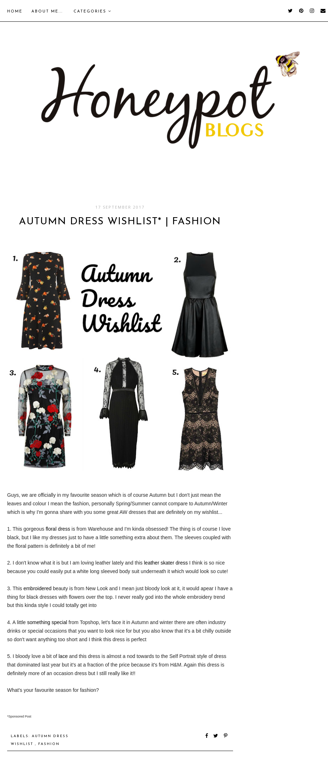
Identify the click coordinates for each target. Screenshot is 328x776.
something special (47, 622)
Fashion (49, 744)
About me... (47, 12)
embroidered (38, 588)
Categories (92, 11)
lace (63, 656)
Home (14, 12)
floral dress (58, 529)
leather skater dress (166, 563)
